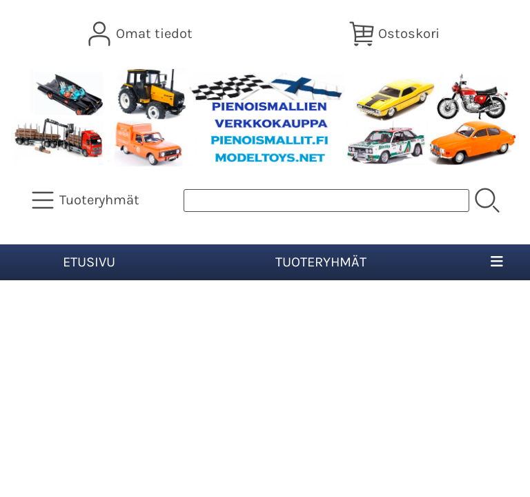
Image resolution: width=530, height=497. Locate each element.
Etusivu (89, 262)
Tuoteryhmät (320, 262)
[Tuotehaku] (326, 200)
